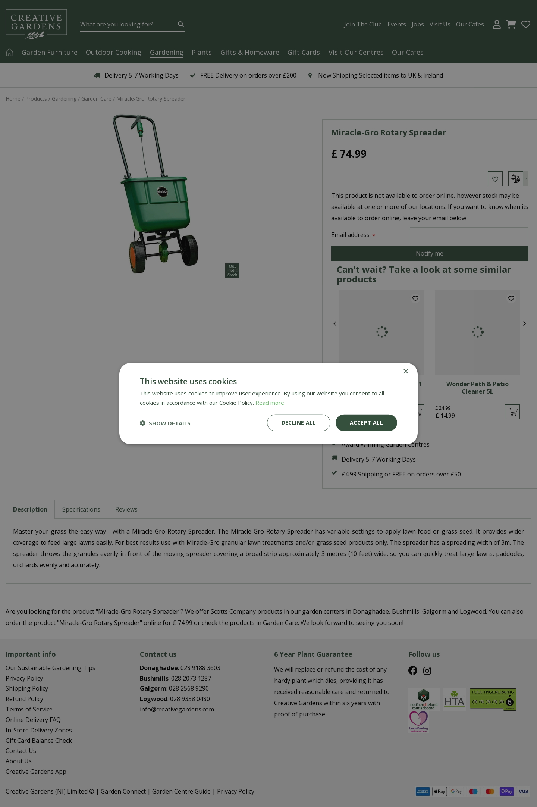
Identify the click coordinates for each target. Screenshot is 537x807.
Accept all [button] (366, 422)
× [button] (405, 371)
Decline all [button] (299, 422)
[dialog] (268, 403)
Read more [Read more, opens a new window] (269, 402)
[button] (165, 422)
